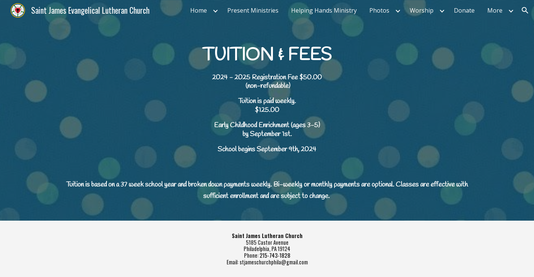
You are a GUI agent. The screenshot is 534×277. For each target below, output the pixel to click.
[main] (267, 121)
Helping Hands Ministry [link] (324, 10)
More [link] (494, 10)
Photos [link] (379, 10)
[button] (525, 10)
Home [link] (198, 10)
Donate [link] (464, 10)
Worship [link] (422, 10)
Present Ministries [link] (252, 10)
